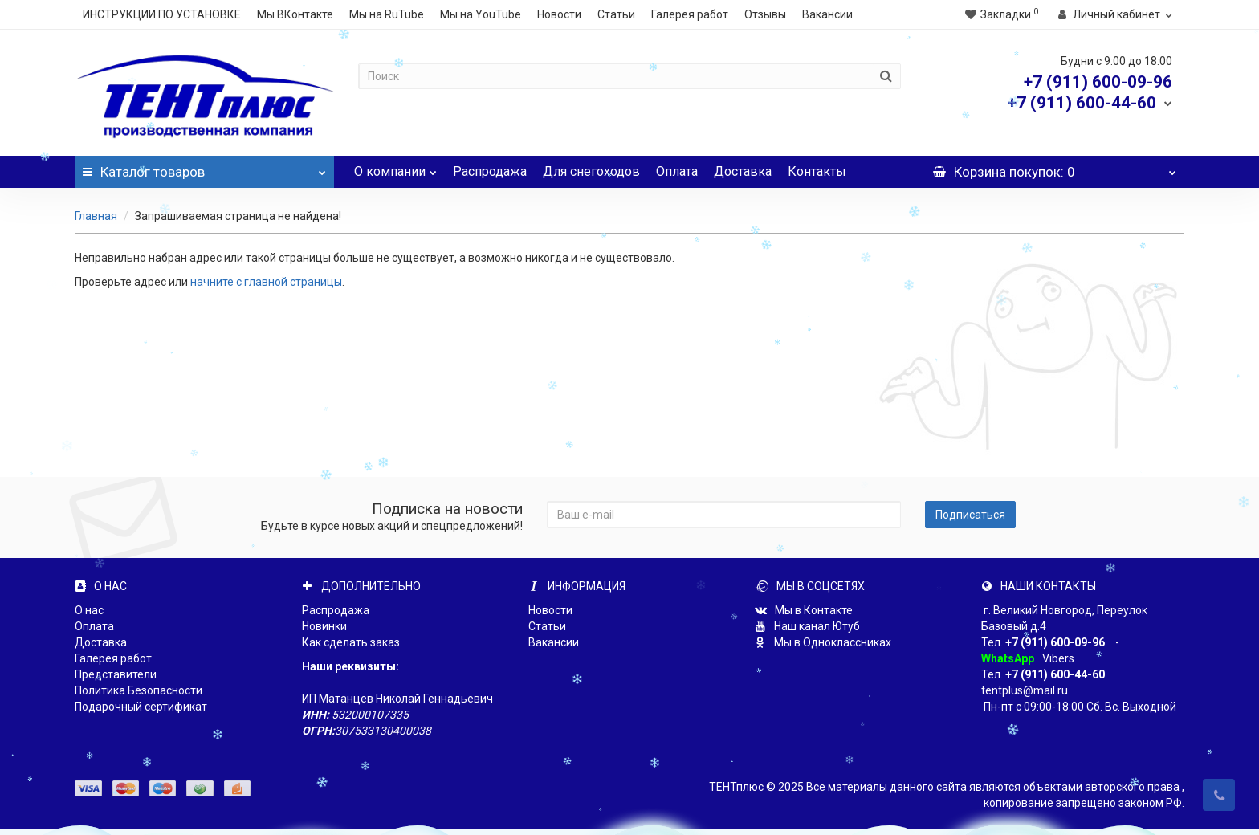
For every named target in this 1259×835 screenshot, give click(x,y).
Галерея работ (689, 14)
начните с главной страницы (266, 281)
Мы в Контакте (804, 610)
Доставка (743, 171)
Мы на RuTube (386, 14)
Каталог (204, 168)
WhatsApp (1007, 658)
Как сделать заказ (351, 642)
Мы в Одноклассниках (823, 642)
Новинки (324, 626)
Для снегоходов (591, 171)
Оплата (677, 171)
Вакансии (827, 14)
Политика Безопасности (138, 690)
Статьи (616, 14)
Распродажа (490, 171)
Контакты (817, 171)
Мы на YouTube (480, 14)
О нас (89, 610)
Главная (96, 216)
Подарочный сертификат (141, 706)
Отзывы (765, 14)
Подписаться (970, 514)
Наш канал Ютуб (807, 626)
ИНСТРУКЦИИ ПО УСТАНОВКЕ (162, 14)
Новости (559, 14)
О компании (395, 167)
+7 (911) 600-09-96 (1055, 642)
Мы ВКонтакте (295, 14)
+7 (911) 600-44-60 (1055, 674)
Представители (116, 674)
